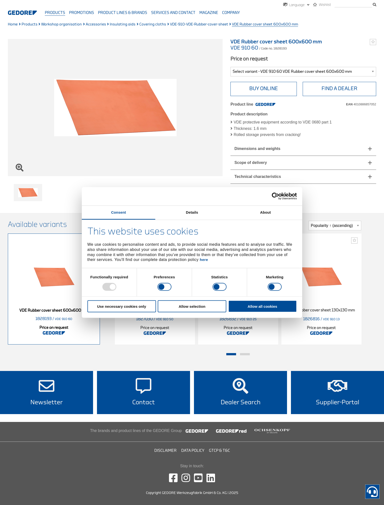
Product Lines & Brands (122, 13)
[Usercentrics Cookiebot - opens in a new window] (275, 196)
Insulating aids (122, 24)
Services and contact (173, 13)
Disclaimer (165, 451)
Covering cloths (152, 24)
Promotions (81, 13)
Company (231, 13)
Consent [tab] (118, 212)
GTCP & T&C (219, 451)
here (204, 260)
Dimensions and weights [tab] (257, 149)
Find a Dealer (339, 88)
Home (13, 24)
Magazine (208, 13)
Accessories (96, 24)
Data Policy (192, 451)
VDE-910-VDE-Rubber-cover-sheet (199, 24)
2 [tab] (245, 354)
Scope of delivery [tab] (250, 162)
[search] (353, 5)
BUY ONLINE (263, 88)
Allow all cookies (262, 306)
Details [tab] (192, 212)
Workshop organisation (61, 24)
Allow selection (192, 306)
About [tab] (265, 212)
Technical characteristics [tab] (257, 176)
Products (55, 13)
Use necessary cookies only (121, 306)
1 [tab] (231, 354)
